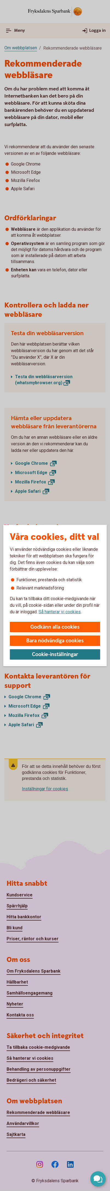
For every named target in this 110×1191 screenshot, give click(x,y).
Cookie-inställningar (55, 654)
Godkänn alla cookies (55, 627)
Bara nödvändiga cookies (55, 640)
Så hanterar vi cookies (60, 611)
